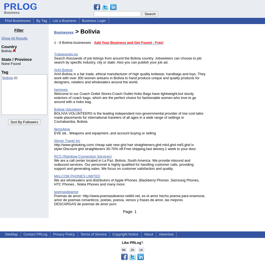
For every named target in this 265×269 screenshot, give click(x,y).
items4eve (62, 129)
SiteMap (11, 234)
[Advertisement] (237, 109)
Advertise (166, 234)
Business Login (94, 21)
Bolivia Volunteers (68, 109)
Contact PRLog (35, 234)
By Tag (41, 21)
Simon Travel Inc (67, 141)
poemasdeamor (66, 192)
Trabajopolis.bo (66, 54)
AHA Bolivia (63, 70)
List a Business (64, 21)
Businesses (64, 32)
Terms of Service (94, 234)
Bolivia (8, 51)
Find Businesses (18, 21)
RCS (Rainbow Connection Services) (83, 156)
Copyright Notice (125, 234)
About (148, 234)
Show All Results (14, 38)
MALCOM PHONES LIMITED (77, 176)
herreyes (61, 90)
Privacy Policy (64, 234)
